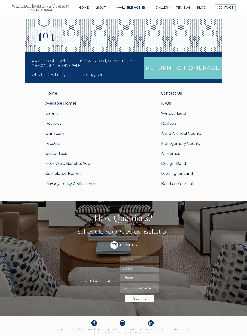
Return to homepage (183, 68)
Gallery (163, 7)
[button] (102, 8)
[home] (40, 8)
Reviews (183, 7)
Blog (201, 7)
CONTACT (225, 7)
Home (84, 7)
